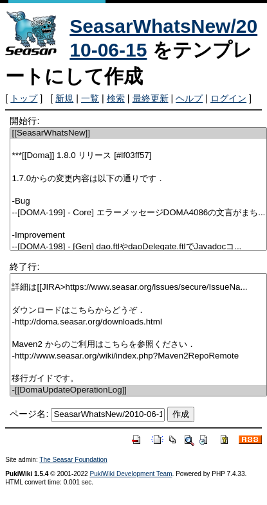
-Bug (138, 201)
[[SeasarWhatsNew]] (138, 133)
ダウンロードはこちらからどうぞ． (138, 311)
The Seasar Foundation (73, 459)
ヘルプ (189, 98)
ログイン (228, 98)
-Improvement (138, 235)
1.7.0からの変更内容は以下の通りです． (138, 179)
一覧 (90, 98)
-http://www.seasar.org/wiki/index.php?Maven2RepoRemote (138, 356)
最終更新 (151, 98)
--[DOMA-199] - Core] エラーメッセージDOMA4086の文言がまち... (138, 213)
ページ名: (29, 414)
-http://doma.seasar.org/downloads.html (138, 322)
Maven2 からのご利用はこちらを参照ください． (138, 345)
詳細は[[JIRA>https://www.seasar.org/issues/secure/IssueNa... (138, 287)
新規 (64, 98)
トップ (23, 98)
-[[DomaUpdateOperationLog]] (138, 390)
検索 (116, 98)
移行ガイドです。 (138, 379)
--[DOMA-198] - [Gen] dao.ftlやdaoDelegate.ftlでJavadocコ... (138, 247)
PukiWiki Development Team (130, 473)
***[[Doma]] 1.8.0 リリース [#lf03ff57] (138, 156)
